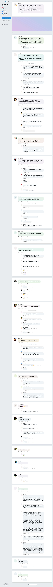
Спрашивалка (5, 24)
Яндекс (4, 10)
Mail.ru (3, 7)
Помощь (7, 584)
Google (4, 8)
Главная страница (5, 20)
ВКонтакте (4, 13)
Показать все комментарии (32, 63)
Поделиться (30, 13)
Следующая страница (32, 584)
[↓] (25, 44)
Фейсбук (4, 11)
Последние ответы (6, 22)
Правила (4, 584)
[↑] (23, 44)
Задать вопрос (6, 18)
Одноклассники (5, 14)
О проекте (6, 583)
